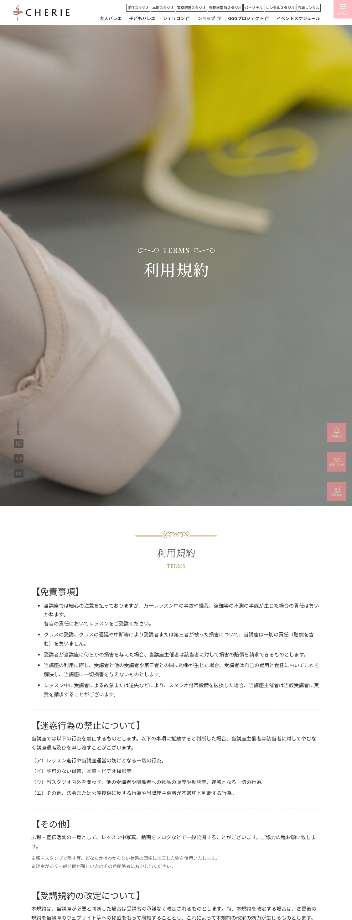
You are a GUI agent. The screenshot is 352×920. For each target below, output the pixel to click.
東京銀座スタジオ (191, 7)
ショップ (206, 18)
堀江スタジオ (138, 7)
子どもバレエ (142, 18)
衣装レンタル (308, 7)
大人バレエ (111, 18)
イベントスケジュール (298, 18)
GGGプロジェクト (246, 18)
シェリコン (174, 18)
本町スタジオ (163, 7)
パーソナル (254, 7)
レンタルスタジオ (280, 7)
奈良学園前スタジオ (225, 7)
